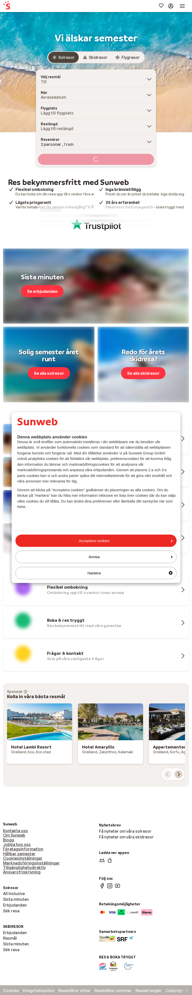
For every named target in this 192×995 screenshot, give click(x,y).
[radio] (63, 57)
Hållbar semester (19, 853)
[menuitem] (20, 6)
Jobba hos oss (17, 844)
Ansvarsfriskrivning (21, 872)
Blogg (8, 839)
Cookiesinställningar (22, 858)
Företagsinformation (23, 848)
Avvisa (131, 557)
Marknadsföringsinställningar (31, 862)
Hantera (130, 573)
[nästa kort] (178, 774)
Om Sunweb (14, 835)
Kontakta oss (15, 830)
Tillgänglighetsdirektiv (24, 867)
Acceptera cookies (125, 541)
